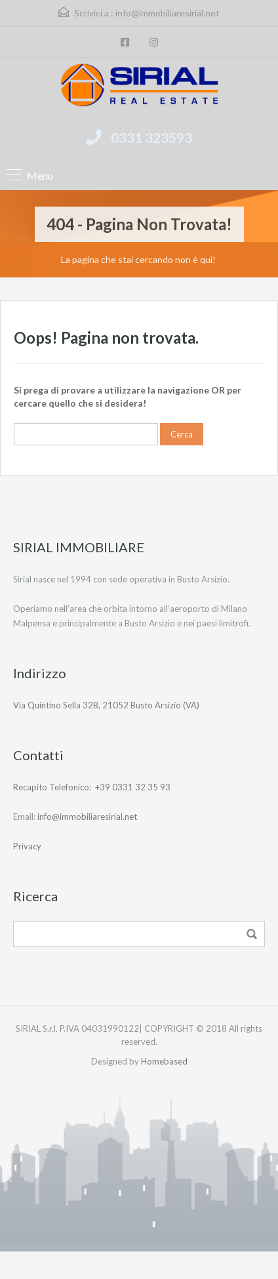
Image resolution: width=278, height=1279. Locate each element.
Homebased (164, 1061)
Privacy (27, 846)
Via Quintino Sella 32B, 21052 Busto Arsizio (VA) (106, 705)
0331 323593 (151, 137)
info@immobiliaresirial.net (167, 12)
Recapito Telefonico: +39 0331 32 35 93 (91, 787)
